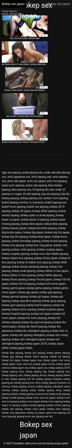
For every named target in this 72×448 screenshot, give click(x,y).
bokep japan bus (32, 360)
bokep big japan (33, 232)
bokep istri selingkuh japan (28, 339)
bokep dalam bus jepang (17, 258)
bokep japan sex (19, 367)
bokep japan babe (21, 348)
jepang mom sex (26, 416)
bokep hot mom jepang (32, 318)
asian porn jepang (13, 185)
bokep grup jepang (54, 301)
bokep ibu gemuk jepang (36, 322)
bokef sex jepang (37, 206)
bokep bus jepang (13, 245)
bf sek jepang (31, 194)
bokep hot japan (41, 313)
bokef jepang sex (55, 202)
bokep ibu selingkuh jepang (31, 330)
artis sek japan (16, 181)
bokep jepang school (23, 386)
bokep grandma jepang (26, 301)
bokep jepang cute (12, 375)
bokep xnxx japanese (13, 412)
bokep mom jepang (51, 401)
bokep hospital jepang (16, 313)
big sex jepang (50, 194)
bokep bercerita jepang (42, 228)
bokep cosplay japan (50, 249)
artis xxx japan (36, 181)
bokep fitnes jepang (14, 279)
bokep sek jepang (12, 409)
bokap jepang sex (31, 198)
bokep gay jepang (50, 292)
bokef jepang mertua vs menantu (23, 202)
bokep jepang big (36, 371)
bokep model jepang (13, 397)
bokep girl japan (39, 296)
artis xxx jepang (57, 181)
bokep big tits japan (57, 232)
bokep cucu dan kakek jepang (49, 253)
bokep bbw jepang (55, 224)
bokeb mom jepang (56, 198)
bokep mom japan (30, 401)
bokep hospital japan (50, 309)
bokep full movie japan (51, 283)
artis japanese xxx (18, 176)
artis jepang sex (41, 176)
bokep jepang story (49, 390)
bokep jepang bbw (13, 371)
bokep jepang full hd (22, 379)
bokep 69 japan (21, 211)
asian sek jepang (36, 185)
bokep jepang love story (27, 382)
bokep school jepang (58, 405)
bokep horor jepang (24, 309)
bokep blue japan (40, 236)
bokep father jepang (49, 275)
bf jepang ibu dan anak (47, 189)
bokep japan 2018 (35, 343)
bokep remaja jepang (33, 405)
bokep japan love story (56, 360)
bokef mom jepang (14, 206)
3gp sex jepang (11, 172)
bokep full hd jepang (23, 283)
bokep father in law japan (53, 271)
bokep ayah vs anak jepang (38, 215)
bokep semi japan (35, 409)
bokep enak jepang (23, 271)
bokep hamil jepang (38, 305)
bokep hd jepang (60, 356)
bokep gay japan (28, 292)
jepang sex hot (44, 416)
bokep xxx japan (36, 412)
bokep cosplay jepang (15, 253)
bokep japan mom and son (17, 364)
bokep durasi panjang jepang (30, 266)
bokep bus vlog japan (38, 245)
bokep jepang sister (24, 390)
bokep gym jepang (13, 305)
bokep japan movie (44, 364)
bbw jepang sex (21, 189)
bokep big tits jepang (15, 236)
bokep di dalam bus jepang (34, 262)
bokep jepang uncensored (33, 394)
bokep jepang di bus (35, 375)
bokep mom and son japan (41, 397)
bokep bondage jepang (26, 241)
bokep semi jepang (58, 409)
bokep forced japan (40, 279)
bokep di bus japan (46, 258)
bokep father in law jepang (18, 275)
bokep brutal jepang (54, 241)
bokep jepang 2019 (59, 367)
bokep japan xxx (38, 367)
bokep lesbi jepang (59, 394)
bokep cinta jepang (24, 249)
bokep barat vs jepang (35, 219)
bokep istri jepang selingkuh (27, 335)
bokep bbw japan (32, 224)
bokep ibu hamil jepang (32, 326)
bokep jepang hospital (49, 379)
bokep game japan (13, 288)
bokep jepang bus (59, 371)
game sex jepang (55, 412)
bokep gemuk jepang (15, 296)
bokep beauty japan (14, 228)
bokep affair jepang (44, 211)
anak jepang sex (32, 172)
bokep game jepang (38, 288)
